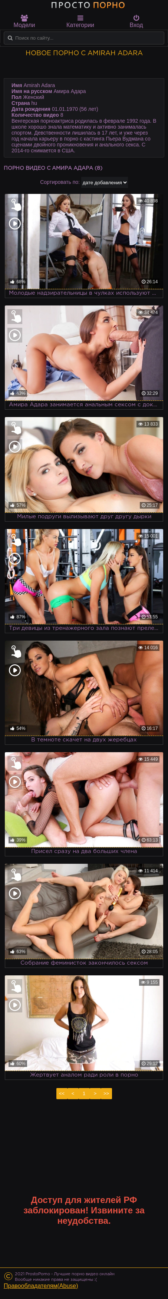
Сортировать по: (60, 182)
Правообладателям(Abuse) (41, 1286)
